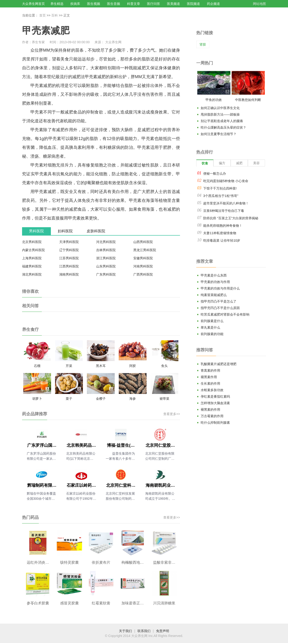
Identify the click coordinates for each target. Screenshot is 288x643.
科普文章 (133, 4)
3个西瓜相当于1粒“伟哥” (220, 196)
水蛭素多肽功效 (212, 390)
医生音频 (113, 4)
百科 (54, 15)
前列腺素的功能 (212, 334)
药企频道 (213, 4)
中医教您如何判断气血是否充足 (248, 100)
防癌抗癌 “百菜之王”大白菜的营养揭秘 (230, 218)
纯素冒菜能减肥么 (214, 295)
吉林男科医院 (106, 250)
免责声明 (162, 631)
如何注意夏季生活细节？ (218, 134)
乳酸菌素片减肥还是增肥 (218, 364)
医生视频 (93, 4)
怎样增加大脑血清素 (215, 403)
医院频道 (193, 4)
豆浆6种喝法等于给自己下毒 (223, 211)
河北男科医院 (106, 242)
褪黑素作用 (209, 377)
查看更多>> (171, 414)
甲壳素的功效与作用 (215, 282)
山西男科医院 (143, 242)
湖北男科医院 (32, 274)
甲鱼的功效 (214, 100)
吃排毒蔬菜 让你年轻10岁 (221, 240)
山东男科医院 (106, 266)
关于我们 (125, 631)
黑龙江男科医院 (144, 250)
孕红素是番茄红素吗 (215, 396)
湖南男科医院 (69, 274)
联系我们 (144, 631)
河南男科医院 (143, 266)
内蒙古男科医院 (33, 250)
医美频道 (173, 4)
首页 (42, 15)
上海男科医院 (32, 258)
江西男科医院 (69, 266)
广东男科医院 (106, 274)
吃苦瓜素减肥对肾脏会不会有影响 (225, 314)
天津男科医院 (69, 242)
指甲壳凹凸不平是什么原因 (220, 308)
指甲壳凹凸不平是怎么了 (218, 301)
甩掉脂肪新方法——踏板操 (220, 114)
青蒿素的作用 (210, 370)
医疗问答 (153, 4)
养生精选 (56, 4)
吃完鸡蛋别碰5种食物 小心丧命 (225, 181)
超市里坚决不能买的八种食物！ (226, 203)
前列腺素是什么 (212, 321)
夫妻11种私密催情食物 (219, 233)
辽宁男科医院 (69, 250)
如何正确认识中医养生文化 (220, 108)
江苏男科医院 (69, 258)
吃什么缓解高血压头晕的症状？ (223, 127)
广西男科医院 (143, 274)
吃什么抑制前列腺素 (215, 422)
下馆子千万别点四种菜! (220, 188)
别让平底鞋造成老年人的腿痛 (222, 121)
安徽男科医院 (143, 258)
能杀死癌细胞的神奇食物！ (222, 225)
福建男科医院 (32, 266)
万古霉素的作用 (212, 416)
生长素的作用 (210, 383)
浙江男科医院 (106, 258)
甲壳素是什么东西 (214, 275)
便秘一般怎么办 (214, 173)
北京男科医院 (32, 242)
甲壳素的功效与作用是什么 (220, 288)
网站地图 (259, 4)
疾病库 (75, 4)
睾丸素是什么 (210, 327)
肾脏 (203, 44)
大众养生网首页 (33, 4)
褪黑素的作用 (210, 409)
